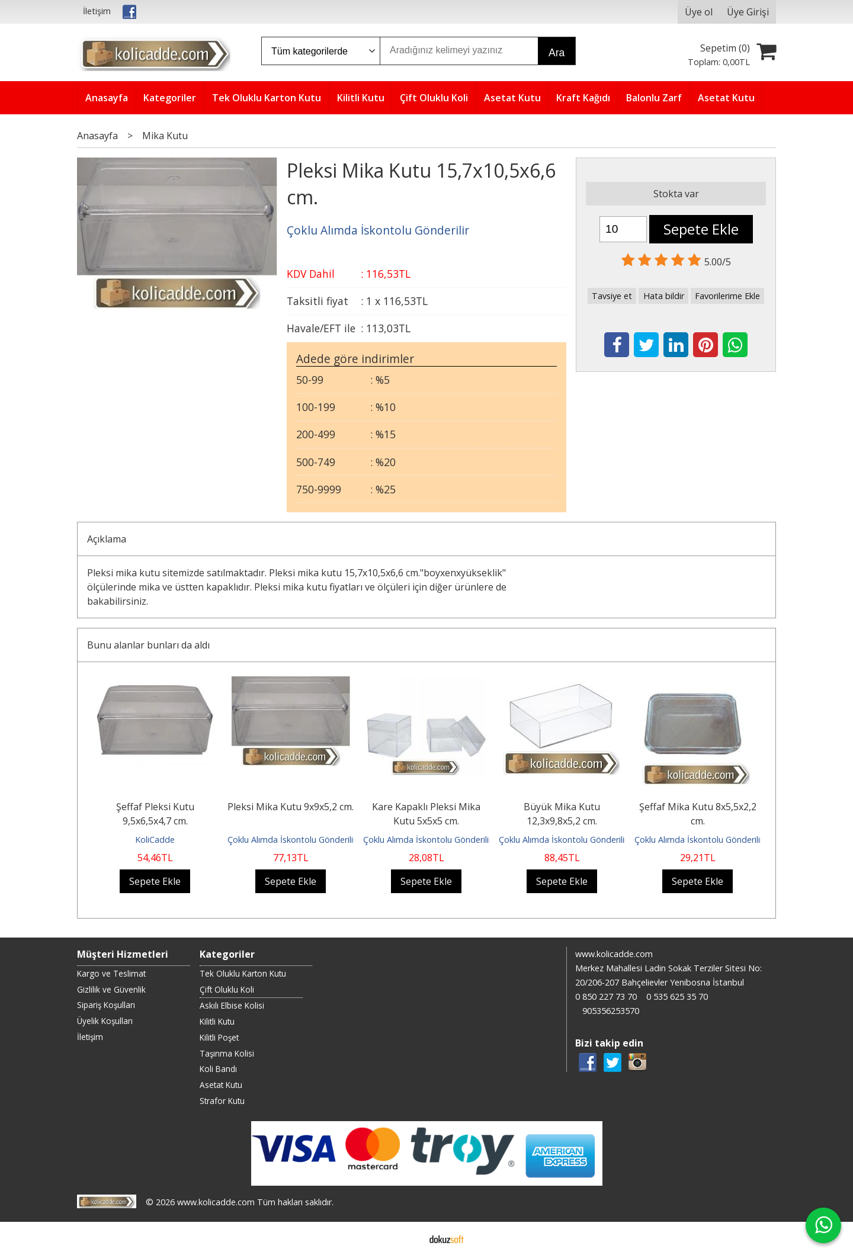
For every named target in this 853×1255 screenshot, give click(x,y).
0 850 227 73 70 (606, 996)
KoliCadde (155, 839)
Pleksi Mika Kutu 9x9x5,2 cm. (290, 806)
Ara (557, 53)
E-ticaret (407, 1238)
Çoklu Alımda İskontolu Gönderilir (291, 839)
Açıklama (106, 538)
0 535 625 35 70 (677, 996)
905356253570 (610, 1010)
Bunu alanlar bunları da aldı (148, 644)
